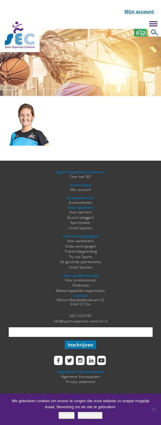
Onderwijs (80, 285)
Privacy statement (80, 381)
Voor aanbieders (80, 240)
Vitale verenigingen (80, 246)
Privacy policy (90, 415)
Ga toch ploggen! (80, 217)
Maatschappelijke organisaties (80, 290)
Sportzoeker (80, 222)
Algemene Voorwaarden (80, 376)
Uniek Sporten (80, 227)
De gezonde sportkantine (80, 261)
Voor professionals (80, 280)
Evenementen (80, 202)
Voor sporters (80, 212)
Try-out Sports (80, 256)
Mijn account (139, 12)
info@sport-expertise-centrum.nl (80, 321)
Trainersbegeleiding (80, 251)
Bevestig (66, 415)
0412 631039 (80, 315)
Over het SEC (80, 176)
